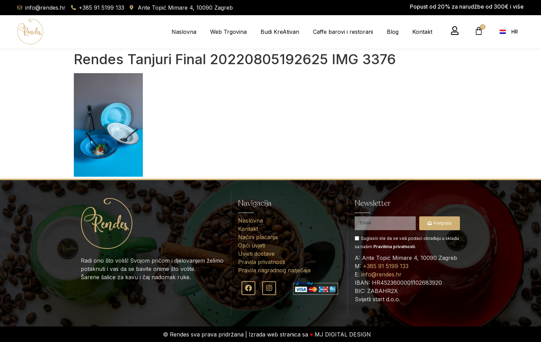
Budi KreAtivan (279, 31)
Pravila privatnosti (261, 261)
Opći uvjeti (251, 245)
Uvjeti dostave (256, 253)
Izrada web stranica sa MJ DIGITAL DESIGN (311, 334)
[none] (512, 31)
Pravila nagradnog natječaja (274, 270)
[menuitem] (510, 31)
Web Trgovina (228, 31)
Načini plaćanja (258, 237)
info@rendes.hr (381, 274)
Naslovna (183, 31)
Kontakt (422, 31)
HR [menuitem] (514, 32)
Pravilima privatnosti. (394, 246)
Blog (393, 31)
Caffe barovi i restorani (343, 31)
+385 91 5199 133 (386, 266)
